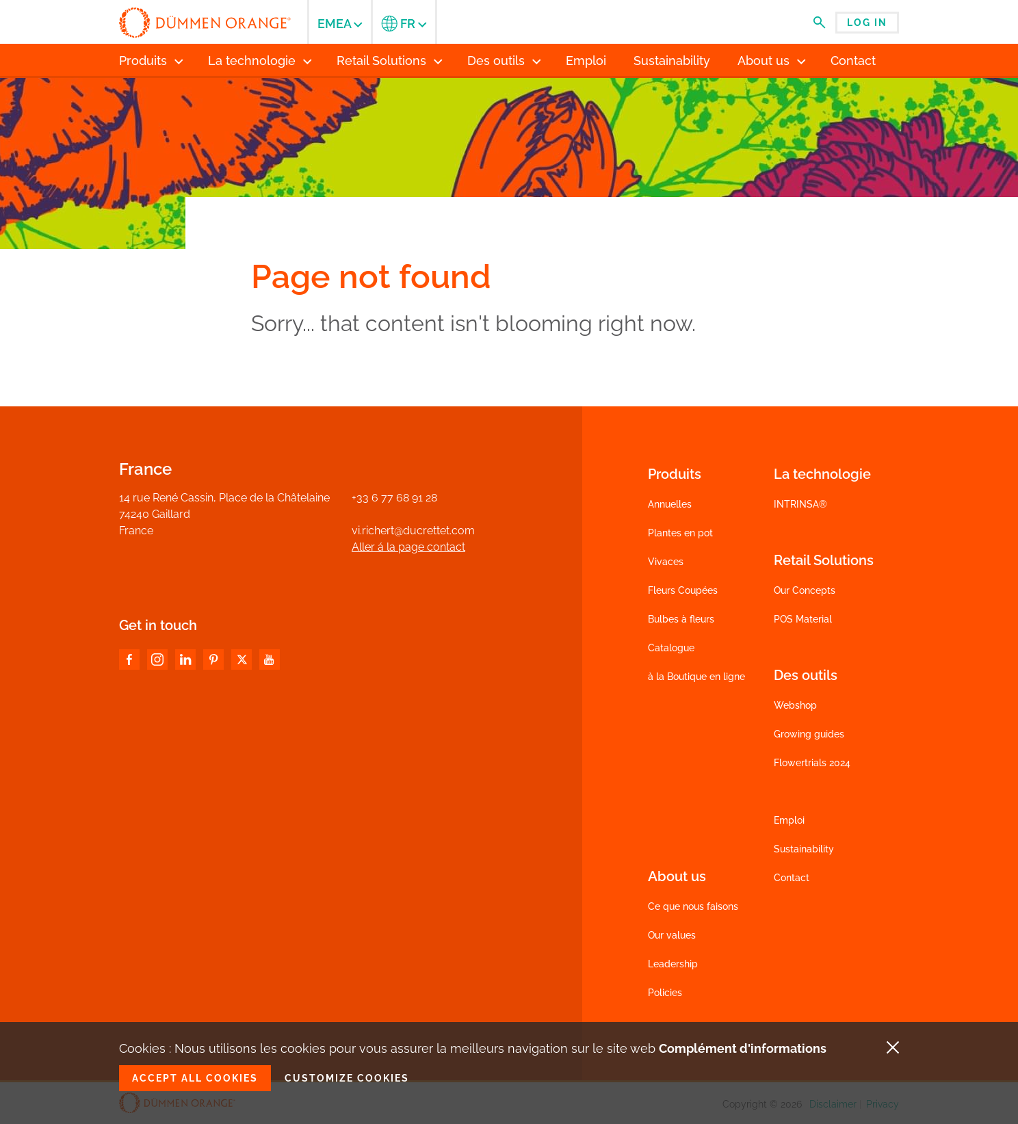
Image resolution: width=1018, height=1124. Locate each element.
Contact (791, 877)
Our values (672, 935)
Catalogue (671, 647)
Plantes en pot (680, 532)
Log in (867, 22)
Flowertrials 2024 (812, 762)
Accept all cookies (195, 1078)
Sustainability (804, 849)
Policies (665, 992)
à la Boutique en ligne (696, 676)
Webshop (795, 705)
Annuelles (670, 504)
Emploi (789, 820)
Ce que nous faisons (693, 906)
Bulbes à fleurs (681, 619)
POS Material (803, 619)
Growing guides (809, 734)
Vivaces (665, 561)
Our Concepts (804, 590)
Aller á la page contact (408, 546)
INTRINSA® (800, 504)
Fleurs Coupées (683, 590)
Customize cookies (347, 1078)
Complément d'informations (742, 1048)
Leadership (673, 963)
